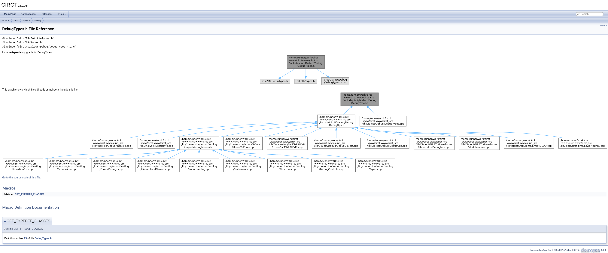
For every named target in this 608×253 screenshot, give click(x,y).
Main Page (10, 14)
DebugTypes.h (43, 238)
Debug (38, 20)
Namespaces (29, 14)
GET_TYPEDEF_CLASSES (29, 194)
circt (16, 20)
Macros (603, 25)
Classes (48, 14)
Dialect (26, 20)
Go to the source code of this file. (21, 177)
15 (25, 238)
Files (62, 14)
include (5, 20)
